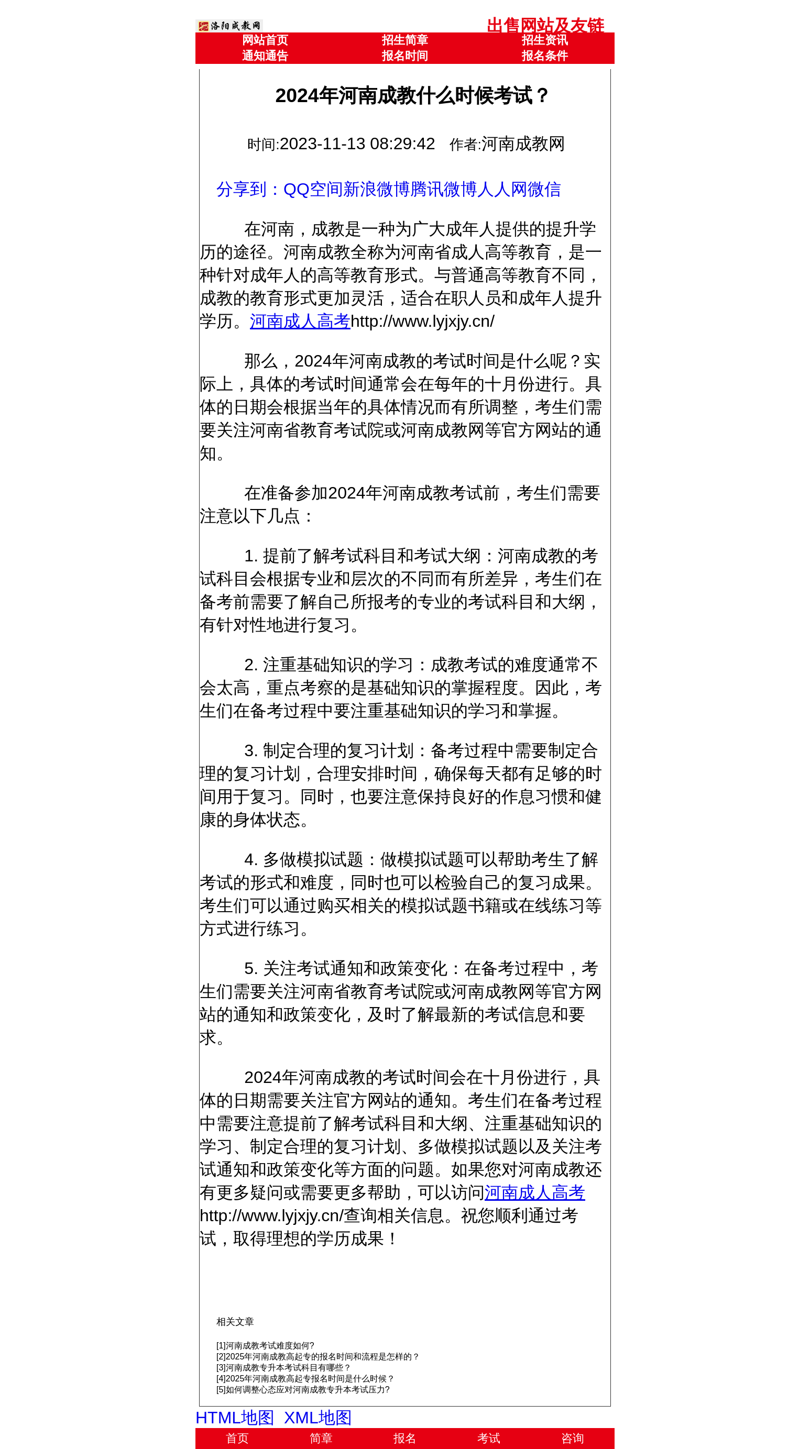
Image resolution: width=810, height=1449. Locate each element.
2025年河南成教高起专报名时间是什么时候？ (311, 1378)
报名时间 (405, 55)
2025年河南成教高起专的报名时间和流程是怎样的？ (323, 1356)
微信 (544, 189)
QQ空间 (313, 189)
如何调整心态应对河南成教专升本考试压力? (308, 1389)
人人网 (502, 189)
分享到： (249, 189)
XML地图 (318, 1417)
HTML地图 (235, 1417)
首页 (237, 1438)
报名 (405, 1438)
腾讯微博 (443, 189)
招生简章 (405, 40)
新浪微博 (376, 189)
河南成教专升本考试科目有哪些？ (289, 1367)
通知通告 (265, 55)
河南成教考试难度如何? (270, 1345)
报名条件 (545, 55)
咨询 (572, 1438)
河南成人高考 (300, 321)
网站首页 (265, 40)
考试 (488, 1438)
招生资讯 (545, 40)
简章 (321, 1438)
